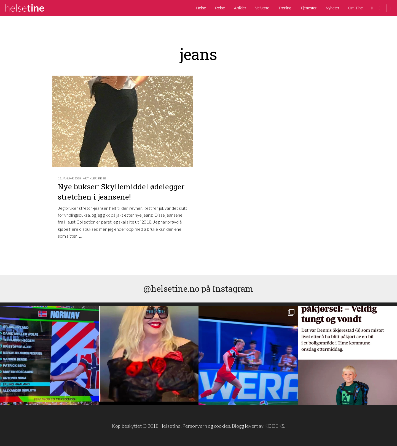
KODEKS (274, 426)
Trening (284, 8)
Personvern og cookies (206, 426)
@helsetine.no (171, 288)
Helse (201, 8)
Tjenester (308, 8)
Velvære (262, 8)
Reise (220, 8)
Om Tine (355, 8)
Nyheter (332, 8)
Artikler (240, 8)
